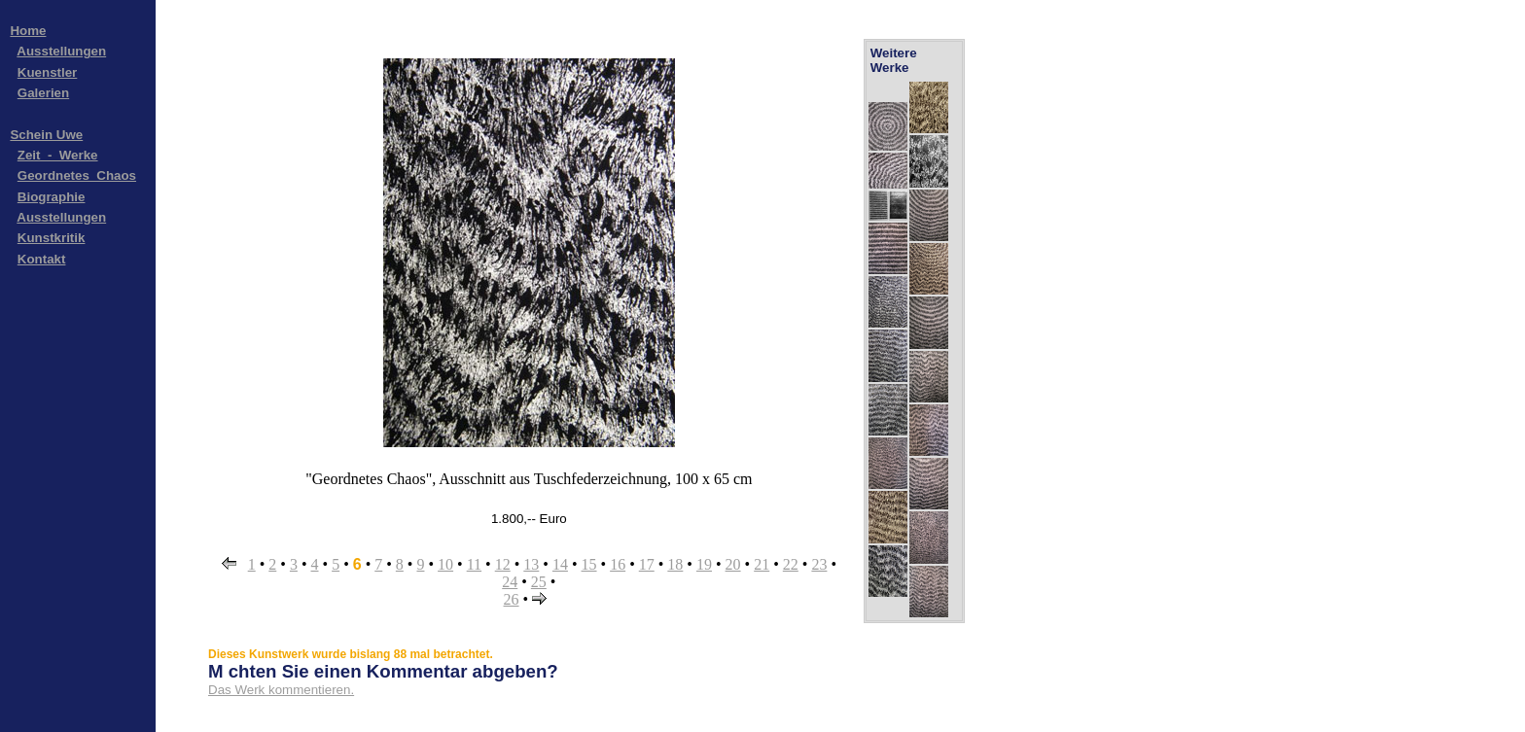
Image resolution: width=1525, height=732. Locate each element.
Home (28, 30)
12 (503, 564)
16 (617, 564)
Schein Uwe (46, 134)
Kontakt (42, 259)
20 (733, 564)
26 (511, 599)
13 (531, 564)
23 (819, 564)
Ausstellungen (61, 51)
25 (539, 582)
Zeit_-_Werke (58, 155)
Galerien (43, 93)
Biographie (52, 197)
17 (647, 564)
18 (675, 564)
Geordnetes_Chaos (77, 175)
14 (560, 564)
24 (509, 582)
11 (474, 564)
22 (790, 564)
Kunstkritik (52, 237)
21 (761, 564)
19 (704, 564)
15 (589, 564)
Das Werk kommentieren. (281, 689)
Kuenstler (47, 72)
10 (445, 564)
